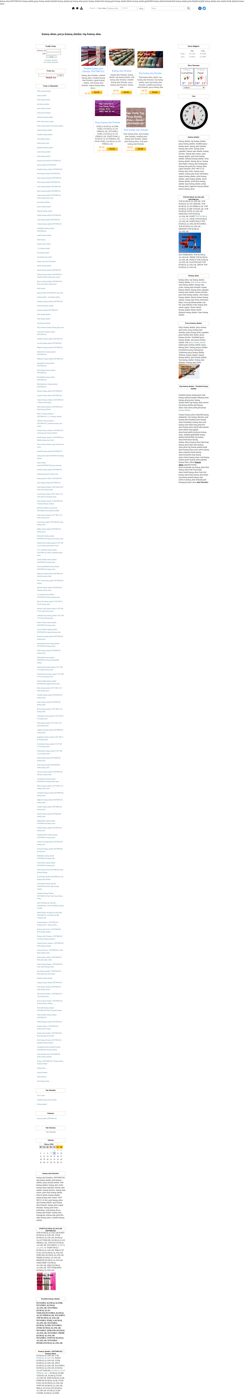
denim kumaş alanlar (44, 266)
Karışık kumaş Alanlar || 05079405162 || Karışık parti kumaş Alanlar (50, 431)
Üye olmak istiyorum (51, 62)
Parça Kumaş (41, 1077)
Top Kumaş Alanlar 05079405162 (48, 173)
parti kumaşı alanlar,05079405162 (48, 483)
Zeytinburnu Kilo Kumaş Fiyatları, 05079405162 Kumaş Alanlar (49, 1048)
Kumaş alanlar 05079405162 (47, 1118)
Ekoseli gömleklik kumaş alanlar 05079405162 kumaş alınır (48, 568)
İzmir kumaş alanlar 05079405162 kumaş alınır (48, 703)
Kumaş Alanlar (138, 40)
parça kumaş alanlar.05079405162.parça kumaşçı (49, 464)
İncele (96, 92)
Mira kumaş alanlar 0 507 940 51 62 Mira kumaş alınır (49, 689)
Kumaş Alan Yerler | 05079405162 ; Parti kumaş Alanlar (49, 930)
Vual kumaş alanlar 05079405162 (48, 220)
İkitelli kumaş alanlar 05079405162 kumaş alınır (49, 815)
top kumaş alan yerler (44, 257)
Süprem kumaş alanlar (44, 211)
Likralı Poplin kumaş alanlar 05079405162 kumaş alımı (46, 561)
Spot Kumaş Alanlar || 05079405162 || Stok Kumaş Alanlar (50, 408)
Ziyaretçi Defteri (154, 40)
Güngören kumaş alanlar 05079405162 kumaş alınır (50, 794)
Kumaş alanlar (42, 1104)
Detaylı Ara (51, 77)
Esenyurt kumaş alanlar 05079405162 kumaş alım (50, 843)
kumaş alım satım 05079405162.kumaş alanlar (50, 457)
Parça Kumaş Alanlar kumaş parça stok (50, 327)
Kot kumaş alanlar (43, 202)
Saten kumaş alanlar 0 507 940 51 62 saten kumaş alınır (49, 516)
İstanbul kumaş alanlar (45, 134)
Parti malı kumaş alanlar (45, 121)
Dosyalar (123, 40)
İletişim (169, 40)
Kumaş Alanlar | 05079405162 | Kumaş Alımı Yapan (48, 1027)
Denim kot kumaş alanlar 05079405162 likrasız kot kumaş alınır (50, 537)
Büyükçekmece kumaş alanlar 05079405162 (47, 385)
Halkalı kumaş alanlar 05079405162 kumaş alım (49, 829)
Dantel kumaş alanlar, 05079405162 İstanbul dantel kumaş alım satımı (49, 276)
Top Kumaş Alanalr (43, 323)
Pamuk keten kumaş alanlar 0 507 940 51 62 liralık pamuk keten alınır (50, 544)
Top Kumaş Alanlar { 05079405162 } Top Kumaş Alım (50, 995)
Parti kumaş (41, 288)
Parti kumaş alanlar (43, 100)
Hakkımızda (91, 40)
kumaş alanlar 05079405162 (46, 165)
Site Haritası (51, 1132)
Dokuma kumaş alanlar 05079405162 (50, 301)
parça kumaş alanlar (44, 108)
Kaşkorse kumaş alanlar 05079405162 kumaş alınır (50, 637)
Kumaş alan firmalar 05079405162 (49, 161)
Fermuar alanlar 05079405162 (47, 310)
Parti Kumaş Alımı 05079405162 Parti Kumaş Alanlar (50, 871)
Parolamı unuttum (51, 60)
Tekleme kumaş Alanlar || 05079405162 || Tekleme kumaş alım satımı (49, 423)
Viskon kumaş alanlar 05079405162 (49, 224)
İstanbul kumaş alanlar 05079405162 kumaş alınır (49, 696)
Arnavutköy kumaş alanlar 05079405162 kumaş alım (46, 864)
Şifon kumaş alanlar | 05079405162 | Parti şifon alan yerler (49, 958)
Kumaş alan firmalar (122, 71)
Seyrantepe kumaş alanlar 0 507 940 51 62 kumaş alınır (49, 745)
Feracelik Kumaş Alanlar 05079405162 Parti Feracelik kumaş (49, 1009)
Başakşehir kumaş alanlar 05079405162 (45, 364)
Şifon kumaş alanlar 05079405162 (48, 191)
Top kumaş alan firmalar (150, 73)
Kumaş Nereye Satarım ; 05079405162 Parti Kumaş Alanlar (50, 944)
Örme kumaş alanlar (44, 91)
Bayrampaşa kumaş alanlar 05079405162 (46, 371)
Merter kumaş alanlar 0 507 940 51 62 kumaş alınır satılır (50, 787)
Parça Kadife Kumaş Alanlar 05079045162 (47, 1016)
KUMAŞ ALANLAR (45, 1358)
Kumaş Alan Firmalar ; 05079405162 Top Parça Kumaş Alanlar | (49, 937)
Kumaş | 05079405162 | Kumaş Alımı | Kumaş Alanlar (50, 1062)
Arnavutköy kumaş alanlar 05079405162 (46, 333)
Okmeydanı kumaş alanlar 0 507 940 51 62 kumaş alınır (49, 752)
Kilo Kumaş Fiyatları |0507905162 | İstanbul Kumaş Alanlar (49, 1041)
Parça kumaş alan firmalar (107, 122)
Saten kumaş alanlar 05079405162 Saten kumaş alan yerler (49, 196)
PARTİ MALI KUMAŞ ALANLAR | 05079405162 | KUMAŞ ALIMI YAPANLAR (49, 915)
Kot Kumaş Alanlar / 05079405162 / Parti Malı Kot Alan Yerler (49, 972)
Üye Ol (92, 8)
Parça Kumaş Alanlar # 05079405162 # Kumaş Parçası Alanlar (50, 502)
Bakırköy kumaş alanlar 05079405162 (50, 359)
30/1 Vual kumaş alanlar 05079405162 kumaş (50, 582)
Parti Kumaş (41, 240)
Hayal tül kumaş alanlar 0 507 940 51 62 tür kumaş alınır (50, 602)
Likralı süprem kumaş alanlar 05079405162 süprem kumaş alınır (49, 630)
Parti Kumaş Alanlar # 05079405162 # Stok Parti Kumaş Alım (50, 488)
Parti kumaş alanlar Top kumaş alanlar (50, 126)
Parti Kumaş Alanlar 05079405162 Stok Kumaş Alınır (49, 988)
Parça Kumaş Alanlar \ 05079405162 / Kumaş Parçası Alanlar (50, 1002)
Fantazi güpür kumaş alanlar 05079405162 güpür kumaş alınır (48, 682)
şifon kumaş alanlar (43, 156)
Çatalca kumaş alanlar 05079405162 (49, 395)
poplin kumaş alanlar (44, 235)
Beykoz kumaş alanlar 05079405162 (49, 391)
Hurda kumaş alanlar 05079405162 (49, 270)
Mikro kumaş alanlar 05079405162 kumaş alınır (49, 530)
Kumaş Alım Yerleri (44, 244)
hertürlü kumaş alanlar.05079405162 (49, 451)
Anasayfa (78, 40)
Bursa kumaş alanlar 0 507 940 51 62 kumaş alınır (49, 710)
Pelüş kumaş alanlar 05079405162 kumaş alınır (48, 652)
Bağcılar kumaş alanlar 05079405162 (50, 347)
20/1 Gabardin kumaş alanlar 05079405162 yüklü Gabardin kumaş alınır (49, 552)
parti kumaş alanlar (198, 282)
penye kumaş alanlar (44, 207)
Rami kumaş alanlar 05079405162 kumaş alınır (48, 759)
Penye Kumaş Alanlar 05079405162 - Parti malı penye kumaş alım (50, 282)
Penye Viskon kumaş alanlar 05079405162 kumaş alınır (46, 624)
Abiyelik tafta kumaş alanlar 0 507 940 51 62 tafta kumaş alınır (50, 675)
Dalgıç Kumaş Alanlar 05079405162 (49, 982)
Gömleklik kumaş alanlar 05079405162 (45, 229)
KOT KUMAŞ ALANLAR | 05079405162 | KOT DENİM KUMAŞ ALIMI (50, 905)
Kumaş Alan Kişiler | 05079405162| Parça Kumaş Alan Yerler (49, 1034)
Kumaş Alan (41, 1068)
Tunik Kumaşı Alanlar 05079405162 (49, 1022)
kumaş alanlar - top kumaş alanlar (48, 297)
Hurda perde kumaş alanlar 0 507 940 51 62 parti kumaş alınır (50, 668)
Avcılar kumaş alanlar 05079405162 (49, 343)
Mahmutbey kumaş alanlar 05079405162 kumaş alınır (46, 822)
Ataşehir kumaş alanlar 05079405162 (50, 339)
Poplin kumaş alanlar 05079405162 (49, 215)
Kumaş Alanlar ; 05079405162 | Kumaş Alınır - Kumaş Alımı (48, 923)
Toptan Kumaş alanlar (44, 130)
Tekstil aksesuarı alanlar (45, 306)
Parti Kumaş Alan (43, 1081)
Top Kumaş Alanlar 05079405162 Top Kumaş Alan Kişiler (50, 878)
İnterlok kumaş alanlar (44, 978)
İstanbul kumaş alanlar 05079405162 (49, 169)
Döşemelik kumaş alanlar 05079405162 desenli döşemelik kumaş (48, 660)
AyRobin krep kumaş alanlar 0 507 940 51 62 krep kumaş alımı (50, 617)
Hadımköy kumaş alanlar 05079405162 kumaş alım (46, 857)
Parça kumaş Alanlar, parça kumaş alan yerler (50, 445)
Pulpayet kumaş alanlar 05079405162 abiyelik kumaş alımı (50, 575)
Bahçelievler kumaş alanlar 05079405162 (46, 353)
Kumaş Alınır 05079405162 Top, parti (50, 293)
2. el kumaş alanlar (43, 248)
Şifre (44, 53)
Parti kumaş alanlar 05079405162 (48, 182)
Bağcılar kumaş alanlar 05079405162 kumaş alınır (50, 801)
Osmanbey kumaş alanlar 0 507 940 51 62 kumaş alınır (50, 717)
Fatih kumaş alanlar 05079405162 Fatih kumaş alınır (48, 766)
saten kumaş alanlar (44, 152)
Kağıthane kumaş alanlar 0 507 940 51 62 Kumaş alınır (50, 738)
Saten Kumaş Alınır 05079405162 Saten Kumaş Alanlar (48, 1055)
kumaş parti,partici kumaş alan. (47, 474)
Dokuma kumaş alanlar (45, 117)
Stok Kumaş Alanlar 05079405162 (49, 186)
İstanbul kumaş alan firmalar (47, 1100)
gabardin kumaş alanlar (45, 147)
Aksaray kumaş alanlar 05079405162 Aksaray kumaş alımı (49, 773)
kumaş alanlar (42, 95)
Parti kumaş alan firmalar (136, 130)
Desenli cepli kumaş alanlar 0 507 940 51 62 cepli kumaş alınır (50, 610)
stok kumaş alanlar (43, 139)
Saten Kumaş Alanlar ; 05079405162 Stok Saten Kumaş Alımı (49, 965)
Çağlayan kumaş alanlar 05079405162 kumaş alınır (50, 731)
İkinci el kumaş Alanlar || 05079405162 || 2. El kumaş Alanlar (49, 415)
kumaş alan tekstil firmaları (46, 261)
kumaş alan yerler (43, 143)
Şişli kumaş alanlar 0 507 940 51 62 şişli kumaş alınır (49, 724)
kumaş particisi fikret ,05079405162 (49, 478)
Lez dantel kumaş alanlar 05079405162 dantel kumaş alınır (48, 596)
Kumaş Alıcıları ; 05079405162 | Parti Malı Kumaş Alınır (50, 951)
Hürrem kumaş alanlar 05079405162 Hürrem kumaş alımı (49, 589)
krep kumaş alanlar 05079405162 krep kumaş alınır (50, 523)
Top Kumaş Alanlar (108, 40)
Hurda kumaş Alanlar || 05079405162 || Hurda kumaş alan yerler (50, 438)
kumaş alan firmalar (44, 113)
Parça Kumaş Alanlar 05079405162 (49, 178)
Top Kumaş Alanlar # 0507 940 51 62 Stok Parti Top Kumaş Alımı (50, 495)
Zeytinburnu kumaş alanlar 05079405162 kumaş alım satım (48, 780)
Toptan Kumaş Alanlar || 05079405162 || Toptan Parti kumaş (50, 401)
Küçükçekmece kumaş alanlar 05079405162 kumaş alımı (47, 836)
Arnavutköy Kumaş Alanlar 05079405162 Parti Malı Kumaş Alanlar (48, 886)
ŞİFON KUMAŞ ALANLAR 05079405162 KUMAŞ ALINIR (48, 509)
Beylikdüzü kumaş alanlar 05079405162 (46, 378)
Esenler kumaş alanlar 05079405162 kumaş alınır (49, 808)
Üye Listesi (41, 1095)
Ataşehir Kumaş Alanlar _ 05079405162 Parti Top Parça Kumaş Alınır (50, 895)
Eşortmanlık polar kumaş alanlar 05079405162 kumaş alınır (48, 645)
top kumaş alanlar (43, 104)
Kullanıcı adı (41, 50)
